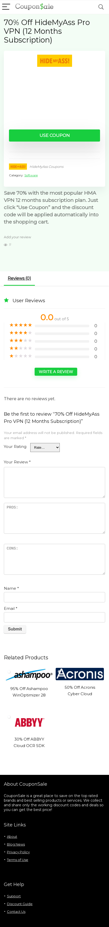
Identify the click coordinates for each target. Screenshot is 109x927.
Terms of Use (17, 860)
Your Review (17, 462)
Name (11, 588)
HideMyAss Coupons (46, 167)
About (12, 836)
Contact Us (16, 911)
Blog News (16, 844)
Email (10, 608)
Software (31, 175)
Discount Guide (20, 904)
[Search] (101, 7)
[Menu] (6, 7)
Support (14, 896)
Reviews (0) (19, 278)
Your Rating (15, 446)
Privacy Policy (18, 852)
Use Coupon (54, 135)
